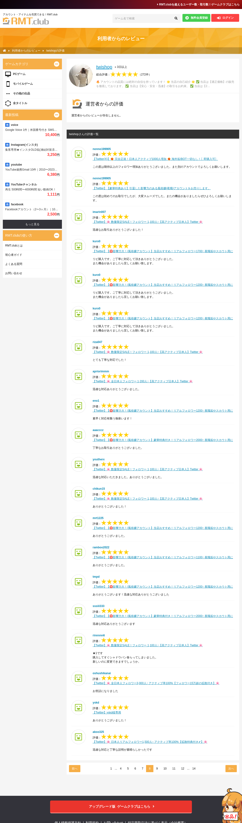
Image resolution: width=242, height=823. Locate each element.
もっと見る (32, 224)
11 (173, 768)
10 (165, 768)
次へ (231, 768)
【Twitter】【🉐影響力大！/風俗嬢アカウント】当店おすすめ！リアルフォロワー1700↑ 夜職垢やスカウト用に (163, 251)
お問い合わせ (13, 273)
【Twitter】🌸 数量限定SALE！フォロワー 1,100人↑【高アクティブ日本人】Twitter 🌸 (148, 222)
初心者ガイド (13, 254)
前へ (75, 768)
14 (193, 768)
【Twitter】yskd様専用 (107, 712)
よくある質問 (13, 264)
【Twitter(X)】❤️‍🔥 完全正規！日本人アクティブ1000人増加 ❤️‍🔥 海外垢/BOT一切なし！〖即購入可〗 (155, 159)
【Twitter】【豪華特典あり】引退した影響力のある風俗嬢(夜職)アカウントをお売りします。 (152, 188)
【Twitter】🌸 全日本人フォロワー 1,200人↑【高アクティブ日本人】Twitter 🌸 (143, 381)
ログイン (225, 18)
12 (182, 768)
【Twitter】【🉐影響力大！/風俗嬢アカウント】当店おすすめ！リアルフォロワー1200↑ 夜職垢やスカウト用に (163, 284)
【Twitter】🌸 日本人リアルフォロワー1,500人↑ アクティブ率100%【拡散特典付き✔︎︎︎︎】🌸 (150, 742)
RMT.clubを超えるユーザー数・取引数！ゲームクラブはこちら (198, 4)
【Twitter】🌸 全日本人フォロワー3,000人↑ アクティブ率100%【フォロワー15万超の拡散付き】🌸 (156, 683)
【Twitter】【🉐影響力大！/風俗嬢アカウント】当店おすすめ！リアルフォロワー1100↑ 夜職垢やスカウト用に (163, 557)
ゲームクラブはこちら (121, 806)
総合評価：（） (123, 74)
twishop (104, 67)
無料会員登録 (196, 18)
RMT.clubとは (14, 245)
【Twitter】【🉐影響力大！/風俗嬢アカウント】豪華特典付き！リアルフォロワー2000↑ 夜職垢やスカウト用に (163, 440)
